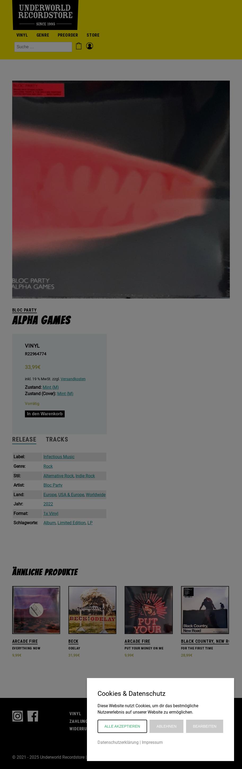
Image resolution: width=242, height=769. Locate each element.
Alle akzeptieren (122, 726)
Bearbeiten (205, 726)
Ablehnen (166, 726)
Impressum (152, 742)
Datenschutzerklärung (118, 742)
